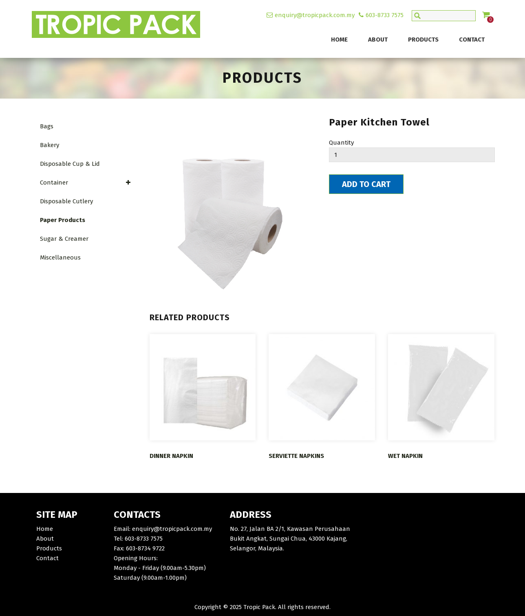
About (378, 39)
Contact (472, 39)
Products (423, 39)
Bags (46, 126)
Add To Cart (366, 184)
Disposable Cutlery (66, 201)
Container (85, 182)
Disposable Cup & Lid (70, 163)
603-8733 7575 (385, 15)
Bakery (49, 145)
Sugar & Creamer (64, 238)
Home (339, 39)
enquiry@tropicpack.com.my (315, 15)
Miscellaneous (60, 257)
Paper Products (62, 220)
